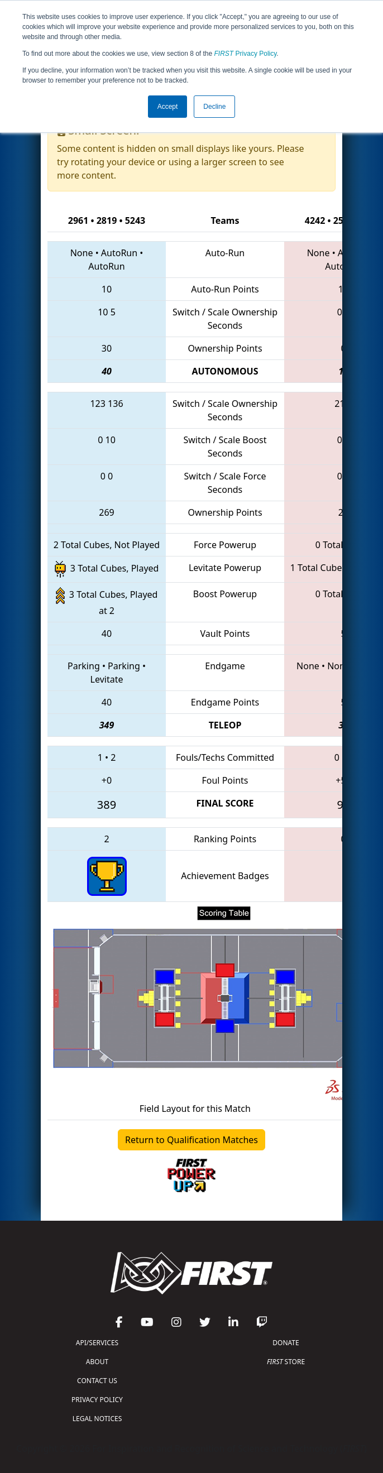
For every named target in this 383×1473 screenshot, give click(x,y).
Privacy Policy (245, 53)
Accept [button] (167, 107)
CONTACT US (97, 1380)
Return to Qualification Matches (191, 1140)
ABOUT (97, 1361)
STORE (286, 1361)
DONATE (285, 1342)
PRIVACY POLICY (97, 1399)
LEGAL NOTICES (97, 1418)
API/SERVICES (97, 1342)
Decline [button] (214, 107)
